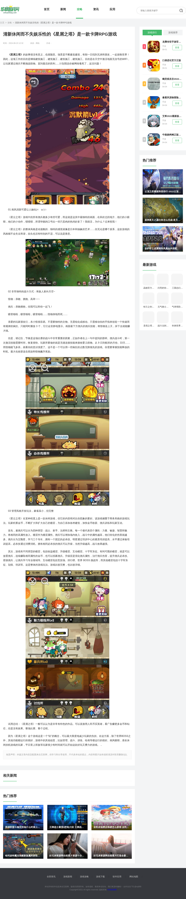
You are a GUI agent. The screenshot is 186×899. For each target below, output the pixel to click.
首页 (46, 9)
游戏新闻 (67, 876)
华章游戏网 (111, 890)
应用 (112, 9)
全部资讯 (51, 876)
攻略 (79, 9)
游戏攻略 (84, 876)
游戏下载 (100, 876)
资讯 (96, 9)
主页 (2, 22)
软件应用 (117, 876)
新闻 (63, 9)
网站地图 (133, 876)
